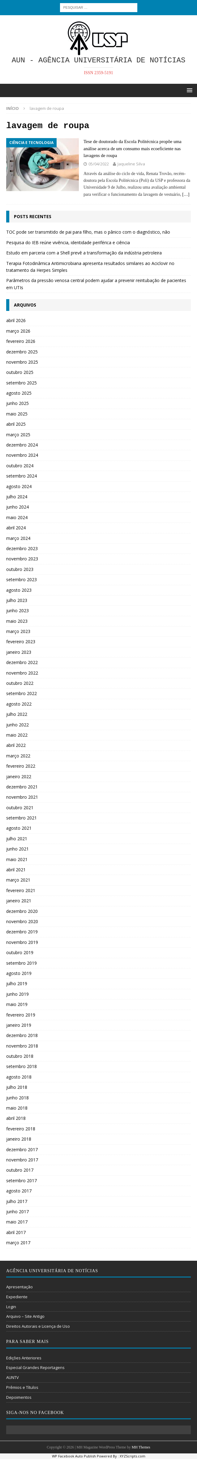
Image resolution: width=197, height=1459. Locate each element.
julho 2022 (16, 714)
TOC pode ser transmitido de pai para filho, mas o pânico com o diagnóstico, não (88, 232)
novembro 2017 (22, 1160)
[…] (185, 194)
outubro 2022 (19, 683)
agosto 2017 (19, 1191)
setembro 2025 (21, 383)
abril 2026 (16, 320)
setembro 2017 (21, 1180)
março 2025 (18, 435)
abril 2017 (16, 1232)
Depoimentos (19, 1397)
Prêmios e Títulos (22, 1387)
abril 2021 (16, 870)
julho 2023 (16, 600)
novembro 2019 (22, 942)
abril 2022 (16, 745)
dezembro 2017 (22, 1149)
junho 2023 (17, 610)
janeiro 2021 (18, 901)
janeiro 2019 (18, 1025)
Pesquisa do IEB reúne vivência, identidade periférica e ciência (68, 242)
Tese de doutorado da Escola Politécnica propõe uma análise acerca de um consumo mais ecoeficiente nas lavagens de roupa (133, 148)
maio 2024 (17, 517)
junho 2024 (17, 507)
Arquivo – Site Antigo (25, 1316)
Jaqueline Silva (131, 164)
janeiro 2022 (18, 776)
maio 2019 (17, 1004)
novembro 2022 (22, 673)
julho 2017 (16, 1201)
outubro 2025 (19, 372)
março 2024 (18, 538)
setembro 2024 (21, 476)
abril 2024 (16, 528)
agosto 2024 (19, 486)
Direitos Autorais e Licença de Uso (38, 1326)
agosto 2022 (19, 704)
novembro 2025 (22, 362)
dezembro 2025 (22, 352)
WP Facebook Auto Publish (74, 1456)
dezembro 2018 (22, 1035)
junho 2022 (17, 725)
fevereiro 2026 (20, 341)
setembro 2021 (21, 818)
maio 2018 (17, 1108)
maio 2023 (17, 621)
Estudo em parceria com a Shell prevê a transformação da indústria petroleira (84, 253)
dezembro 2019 (22, 932)
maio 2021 (17, 859)
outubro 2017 (19, 1170)
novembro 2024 (22, 455)
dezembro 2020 (22, 911)
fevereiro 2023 (20, 641)
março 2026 (18, 331)
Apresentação (19, 1287)
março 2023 (18, 631)
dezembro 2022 (22, 662)
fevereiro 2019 (20, 1015)
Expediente (17, 1297)
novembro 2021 (22, 797)
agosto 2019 (19, 973)
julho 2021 (16, 839)
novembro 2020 (22, 921)
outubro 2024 (19, 466)
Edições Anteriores (23, 1358)
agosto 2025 (19, 393)
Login (11, 1306)
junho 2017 (17, 1211)
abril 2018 (16, 1118)
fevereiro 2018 (20, 1129)
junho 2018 (17, 1098)
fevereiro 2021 (20, 890)
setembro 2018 (21, 1066)
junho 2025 (17, 403)
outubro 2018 (19, 1056)
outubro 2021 (19, 807)
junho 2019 (17, 994)
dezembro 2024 (22, 445)
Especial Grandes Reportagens (35, 1367)
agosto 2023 (19, 590)
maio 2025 (17, 414)
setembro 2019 (21, 963)
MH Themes (141, 1447)
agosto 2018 (19, 1077)
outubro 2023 (19, 569)
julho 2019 (16, 983)
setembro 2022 (21, 693)
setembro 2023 (21, 579)
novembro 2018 (22, 1046)
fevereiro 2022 (20, 766)
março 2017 (18, 1243)
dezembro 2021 (22, 787)
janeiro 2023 (18, 652)
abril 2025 (16, 424)
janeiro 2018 (18, 1139)
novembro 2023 (22, 559)
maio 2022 (17, 735)
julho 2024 (16, 497)
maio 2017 (17, 1222)
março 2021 (18, 880)
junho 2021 (17, 849)
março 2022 (18, 756)
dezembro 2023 (22, 548)
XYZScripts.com (132, 1456)
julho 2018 (16, 1087)
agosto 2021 (19, 828)
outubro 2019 (19, 952)
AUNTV (12, 1377)
